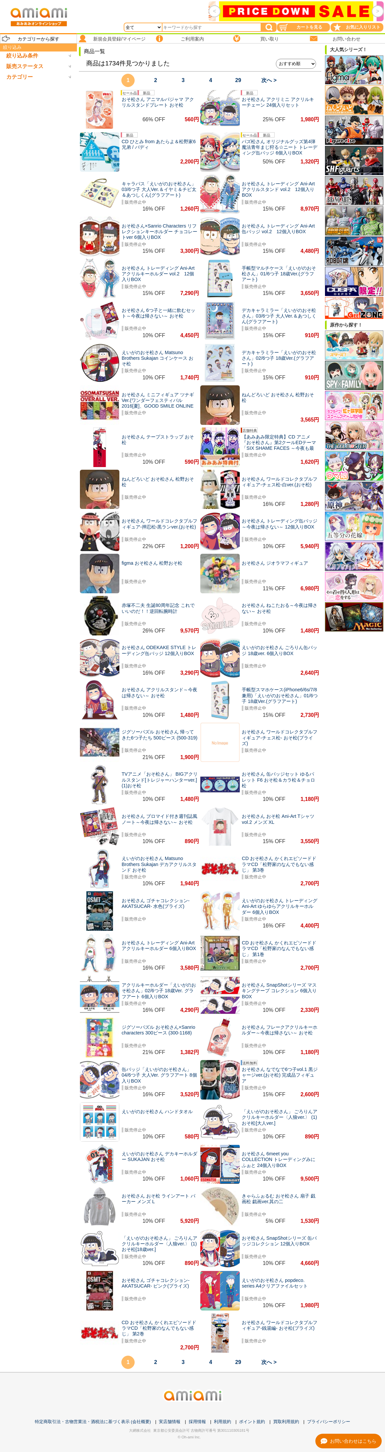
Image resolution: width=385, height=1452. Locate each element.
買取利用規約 (286, 1421)
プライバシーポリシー (328, 1421)
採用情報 (197, 1421)
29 (238, 80)
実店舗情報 (169, 1421)
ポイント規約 (252, 1421)
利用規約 (222, 1421)
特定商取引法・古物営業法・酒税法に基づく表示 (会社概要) (93, 1421)
